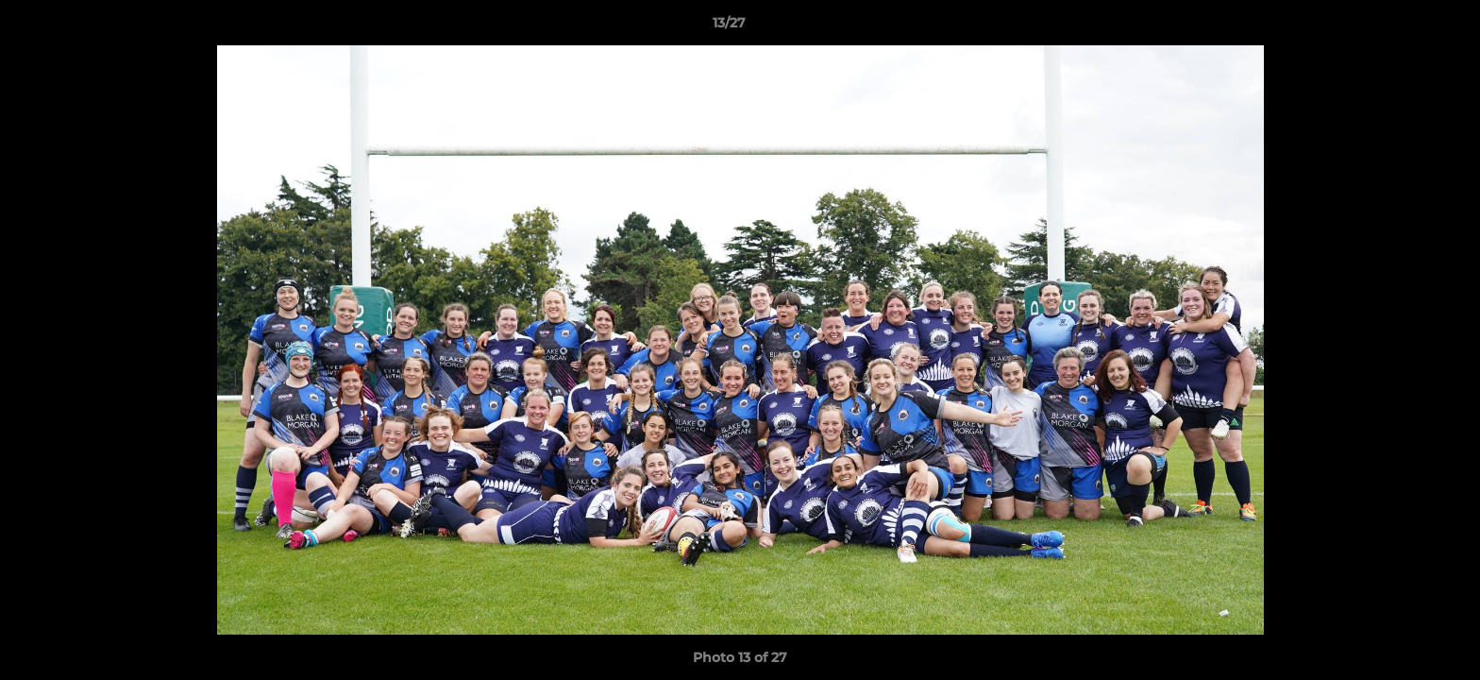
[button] (1400, 27)
